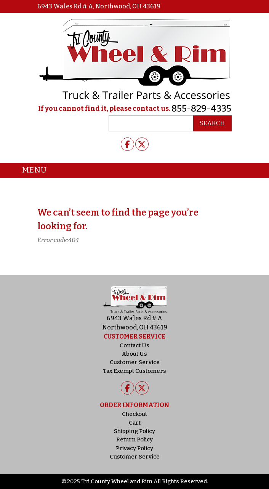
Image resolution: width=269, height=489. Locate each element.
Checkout (134, 414)
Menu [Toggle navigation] (29, 170)
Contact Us (134, 345)
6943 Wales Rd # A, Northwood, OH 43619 (98, 6)
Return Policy (134, 439)
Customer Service (135, 362)
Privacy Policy (134, 448)
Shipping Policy (134, 431)
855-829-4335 (201, 108)
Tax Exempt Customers (134, 371)
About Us (134, 353)
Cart (135, 422)
